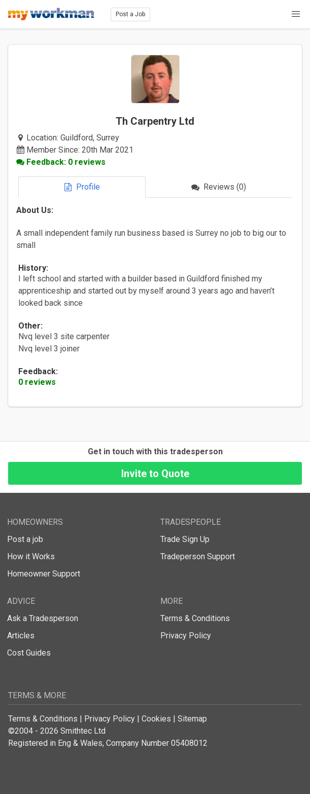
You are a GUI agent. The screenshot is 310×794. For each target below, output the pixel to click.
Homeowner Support (43, 574)
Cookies (156, 719)
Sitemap (192, 719)
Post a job (25, 539)
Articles (21, 635)
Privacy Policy (185, 635)
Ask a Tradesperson (42, 618)
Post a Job (130, 14)
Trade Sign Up (185, 539)
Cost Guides (29, 653)
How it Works (31, 556)
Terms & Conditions (195, 618)
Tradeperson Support (197, 556)
